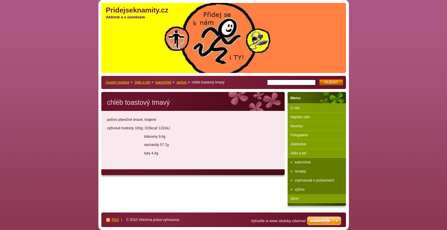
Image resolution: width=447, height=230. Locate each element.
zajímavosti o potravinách (314, 180)
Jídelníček (298, 144)
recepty (300, 171)
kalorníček (163, 82)
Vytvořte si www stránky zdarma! (278, 221)
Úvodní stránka (117, 82)
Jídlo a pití (142, 82)
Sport (295, 198)
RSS (115, 220)
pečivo (182, 82)
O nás (295, 108)
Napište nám (300, 117)
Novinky (297, 126)
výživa (300, 189)
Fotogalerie (299, 135)
